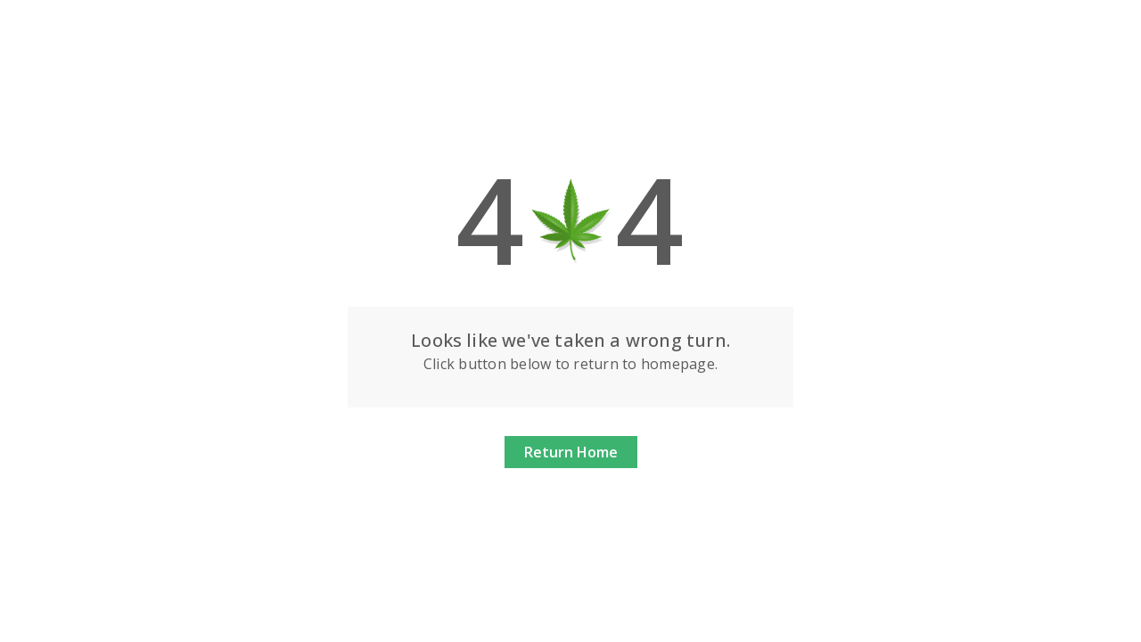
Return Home (571, 452)
